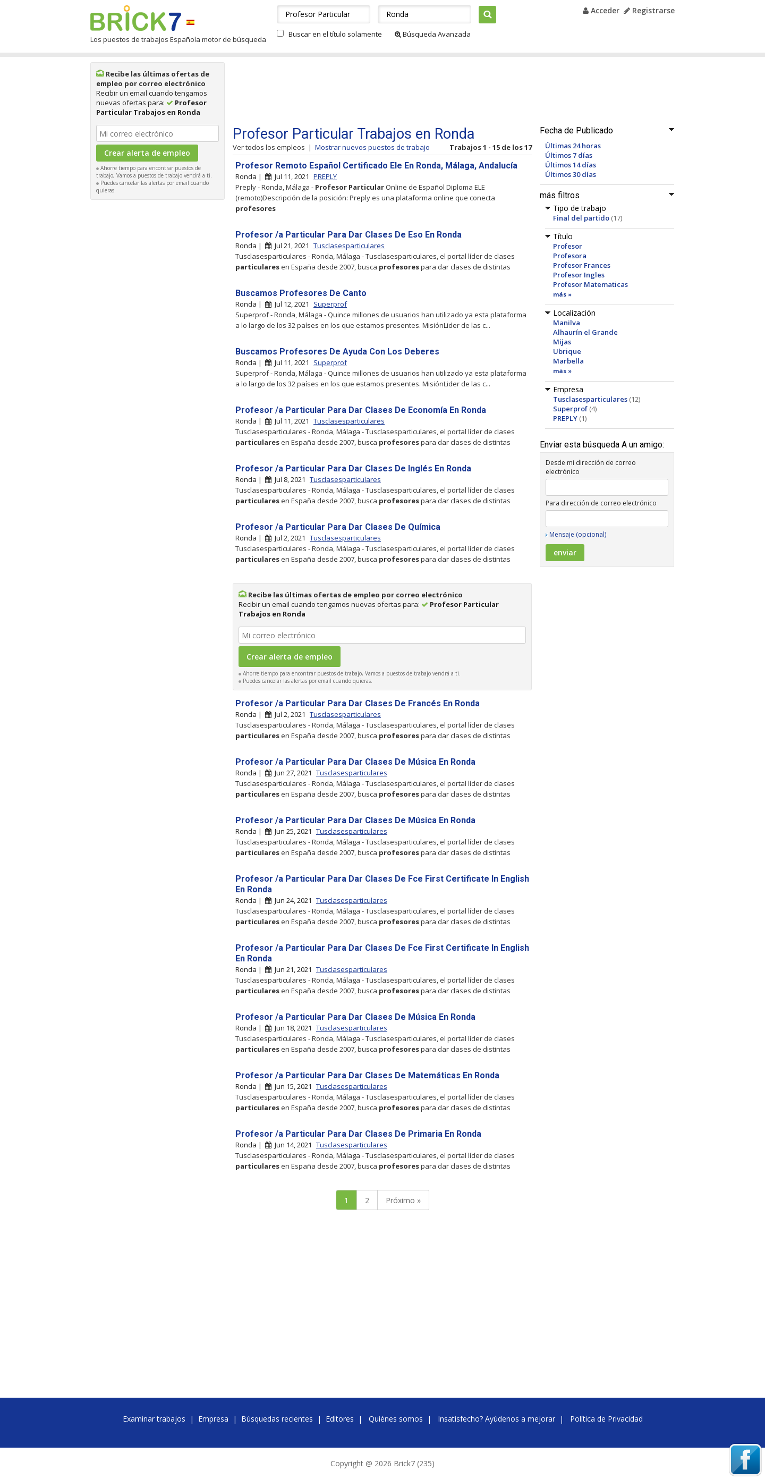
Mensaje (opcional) (577, 534)
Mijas (562, 341)
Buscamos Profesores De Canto (301, 293)
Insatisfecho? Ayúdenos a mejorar (496, 1419)
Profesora (569, 255)
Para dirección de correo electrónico (601, 503)
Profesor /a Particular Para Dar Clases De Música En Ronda (355, 762)
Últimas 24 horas (573, 145)
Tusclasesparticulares (590, 399)
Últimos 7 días (568, 155)
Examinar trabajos (154, 1419)
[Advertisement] (157, 364)
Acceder (601, 10)
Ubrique (567, 351)
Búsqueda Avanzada (433, 34)
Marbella (568, 361)
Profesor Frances (581, 265)
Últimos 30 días (570, 174)
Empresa (213, 1419)
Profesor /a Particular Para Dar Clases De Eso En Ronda (348, 235)
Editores (340, 1419)
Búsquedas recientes (277, 1419)
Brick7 (135, 18)
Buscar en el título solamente (335, 34)
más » (562, 294)
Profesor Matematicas (590, 284)
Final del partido (581, 218)
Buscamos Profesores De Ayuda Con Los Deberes (337, 351)
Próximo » (403, 1200)
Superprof (570, 408)
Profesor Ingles (579, 275)
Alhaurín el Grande (585, 332)
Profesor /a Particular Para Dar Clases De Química (337, 527)
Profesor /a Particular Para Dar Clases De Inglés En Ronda (353, 468)
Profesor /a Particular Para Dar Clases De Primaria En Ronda (358, 1134)
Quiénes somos (396, 1419)
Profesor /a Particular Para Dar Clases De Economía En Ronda (360, 410)
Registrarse (649, 10)
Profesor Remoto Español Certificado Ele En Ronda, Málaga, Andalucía (376, 165)
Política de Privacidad (606, 1419)
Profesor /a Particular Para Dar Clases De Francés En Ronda (357, 703)
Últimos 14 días (570, 165)
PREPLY (565, 418)
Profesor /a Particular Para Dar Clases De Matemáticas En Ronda (367, 1075)
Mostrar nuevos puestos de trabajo (372, 147)
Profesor (567, 246)
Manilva (566, 322)
